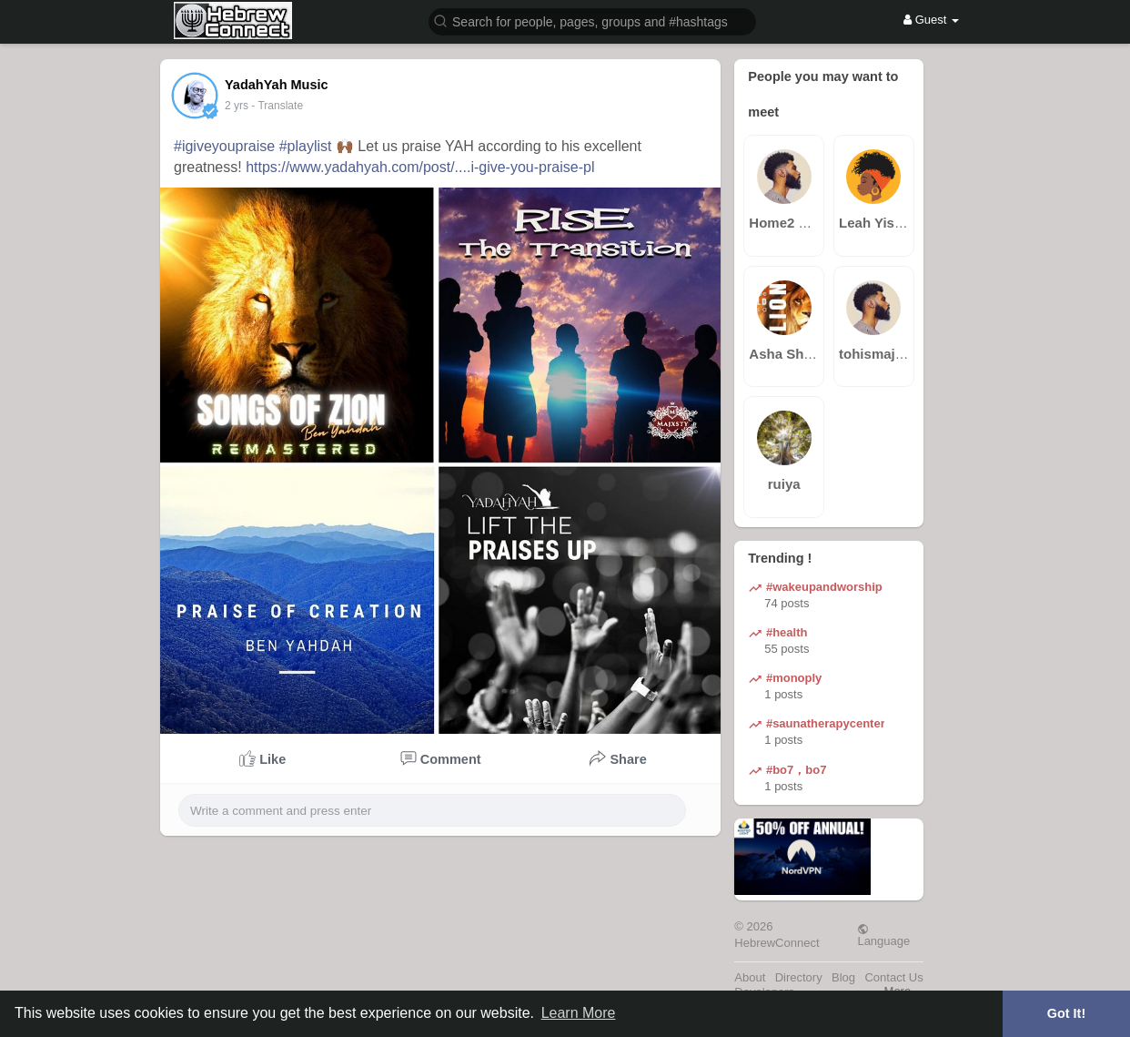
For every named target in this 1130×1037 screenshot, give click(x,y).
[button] (592, 20)
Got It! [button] (1066, 1013)
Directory (798, 977)
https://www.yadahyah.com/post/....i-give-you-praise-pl (420, 167)
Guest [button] (931, 19)
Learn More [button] (578, 1013)
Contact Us (893, 977)
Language (883, 935)
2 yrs (236, 105)
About (749, 977)
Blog (843, 977)
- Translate (277, 105)
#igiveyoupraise (224, 146)
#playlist (305, 146)
